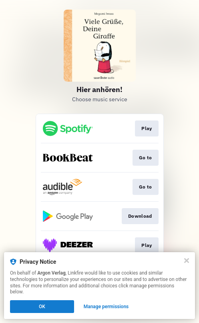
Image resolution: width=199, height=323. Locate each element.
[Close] (186, 260)
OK (42, 306)
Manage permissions (106, 306)
